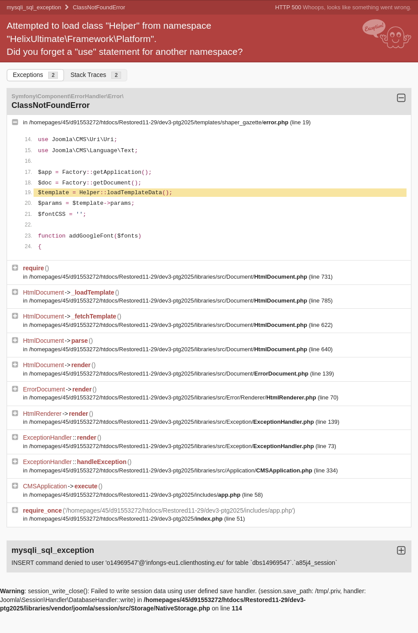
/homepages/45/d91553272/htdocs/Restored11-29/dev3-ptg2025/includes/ (135, 494)
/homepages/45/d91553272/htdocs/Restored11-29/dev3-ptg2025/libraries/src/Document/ (169, 276)
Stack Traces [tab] (95, 75)
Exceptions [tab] (35, 75)
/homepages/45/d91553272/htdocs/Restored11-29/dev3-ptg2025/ (126, 518)
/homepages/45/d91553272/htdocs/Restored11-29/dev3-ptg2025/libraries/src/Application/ (171, 470)
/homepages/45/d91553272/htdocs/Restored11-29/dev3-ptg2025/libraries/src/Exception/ (172, 421)
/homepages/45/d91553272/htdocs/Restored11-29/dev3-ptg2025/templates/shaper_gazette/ (159, 122)
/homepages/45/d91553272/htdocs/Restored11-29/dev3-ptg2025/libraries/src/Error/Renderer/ (173, 397)
